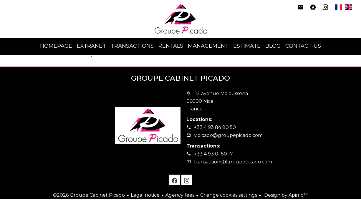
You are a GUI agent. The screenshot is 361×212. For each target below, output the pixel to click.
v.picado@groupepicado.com (228, 135)
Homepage (180, 19)
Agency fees (179, 195)
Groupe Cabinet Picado (180, 78)
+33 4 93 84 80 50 (215, 127)
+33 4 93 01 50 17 (213, 154)
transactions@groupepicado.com (233, 162)
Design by (285, 195)
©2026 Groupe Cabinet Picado (89, 195)
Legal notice (145, 195)
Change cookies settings (228, 195)
